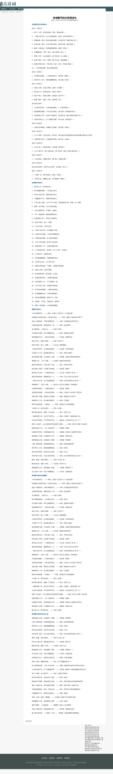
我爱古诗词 (5, 12)
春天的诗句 (21, 9)
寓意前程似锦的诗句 (91, 745)
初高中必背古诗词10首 (92, 729)
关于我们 (44, 758)
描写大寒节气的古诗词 (92, 734)
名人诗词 (12, 9)
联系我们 (52, 758)
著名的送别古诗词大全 (92, 732)
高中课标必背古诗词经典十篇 (94, 739)
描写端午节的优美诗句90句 (93, 748)
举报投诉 (67, 758)
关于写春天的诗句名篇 (92, 747)
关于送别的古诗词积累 (92, 731)
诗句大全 (12, 12)
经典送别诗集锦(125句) (92, 750)
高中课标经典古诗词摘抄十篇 (94, 738)
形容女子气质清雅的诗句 (92, 743)
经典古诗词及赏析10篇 (92, 727)
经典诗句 (4, 9)
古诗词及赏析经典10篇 (92, 736)
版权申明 (59, 758)
